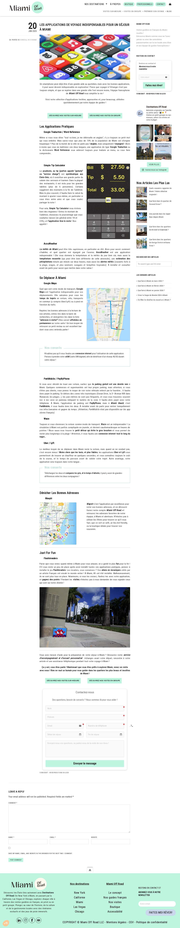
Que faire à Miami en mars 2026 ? (150, 281)
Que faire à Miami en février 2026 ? (151, 286)
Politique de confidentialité (151, 922)
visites (76, 579)
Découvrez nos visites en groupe (105, 116)
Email (53, 837)
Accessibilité (115, 911)
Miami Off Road (76, 93)
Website (94, 837)
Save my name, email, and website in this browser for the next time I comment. (40, 853)
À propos (115, 4)
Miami (79, 902)
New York (79, 892)
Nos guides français (115, 897)
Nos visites (115, 902)
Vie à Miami (32, 40)
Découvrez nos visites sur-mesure (65, 116)
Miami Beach (117, 403)
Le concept (115, 892)
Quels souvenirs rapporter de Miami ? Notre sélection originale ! (160, 191)
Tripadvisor (38, 920)
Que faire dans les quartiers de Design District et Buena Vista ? (160, 243)
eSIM (67, 356)
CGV (131, 922)
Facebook (32, 920)
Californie (79, 897)
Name (11, 837)
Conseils (23, 40)
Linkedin (19, 920)
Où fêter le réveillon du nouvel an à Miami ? (154, 300)
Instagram (25, 920)
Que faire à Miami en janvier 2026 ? (151, 290)
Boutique (115, 907)
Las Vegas (79, 907)
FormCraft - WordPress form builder (54, 773)
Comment (12, 803)
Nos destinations (94, 4)
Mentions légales (116, 922)
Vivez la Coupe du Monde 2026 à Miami (153, 295)
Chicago (79, 911)
